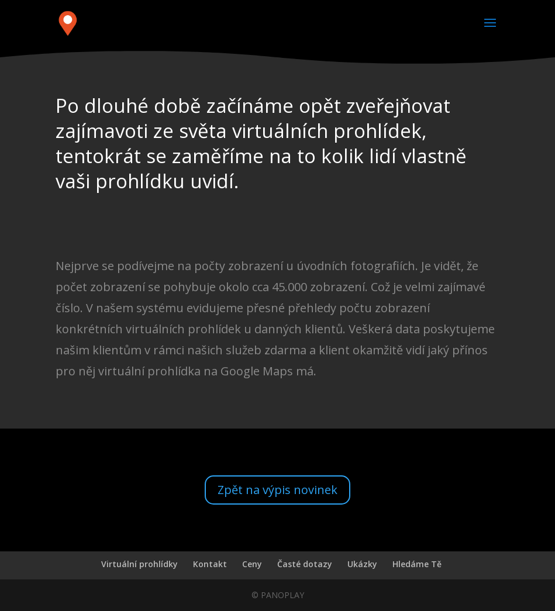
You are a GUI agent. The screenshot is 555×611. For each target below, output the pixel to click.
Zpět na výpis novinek (277, 490)
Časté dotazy (304, 563)
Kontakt (210, 563)
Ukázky (362, 563)
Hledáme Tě (417, 563)
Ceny (252, 563)
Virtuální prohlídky (139, 563)
